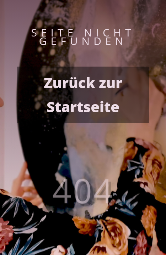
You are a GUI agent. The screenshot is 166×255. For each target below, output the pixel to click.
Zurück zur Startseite (83, 95)
